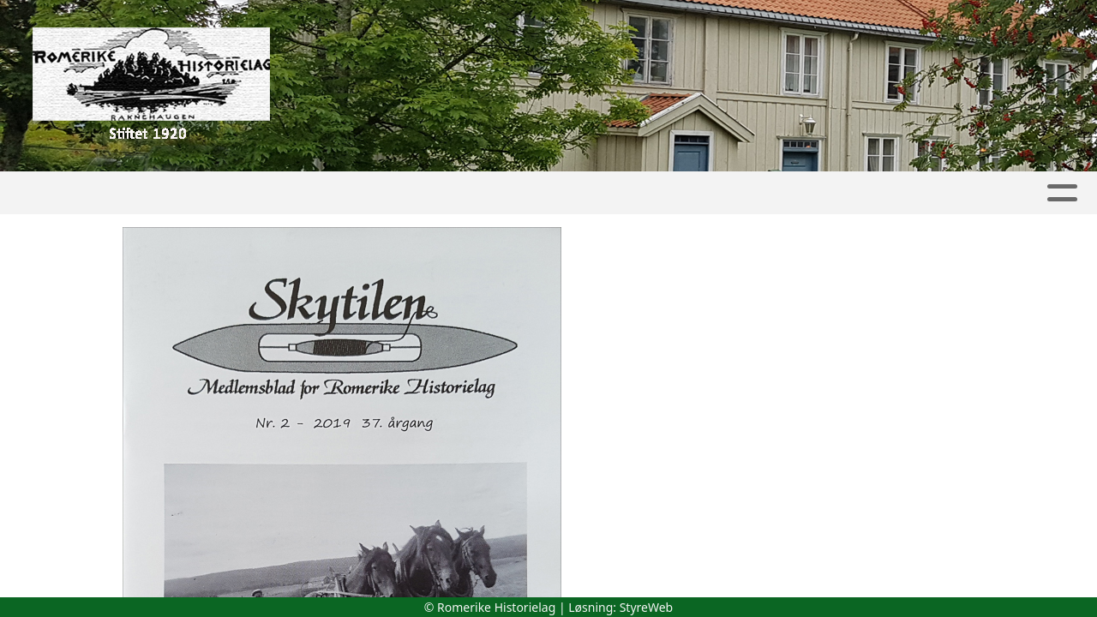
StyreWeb (647, 607)
